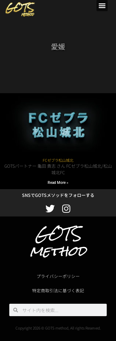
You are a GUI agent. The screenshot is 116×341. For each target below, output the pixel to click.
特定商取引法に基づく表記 (58, 290)
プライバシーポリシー (58, 276)
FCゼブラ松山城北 (58, 160)
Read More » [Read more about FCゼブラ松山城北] (58, 182)
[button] (102, 5)
